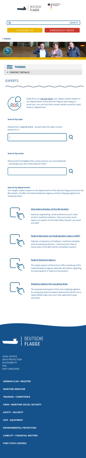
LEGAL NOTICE (9, 356)
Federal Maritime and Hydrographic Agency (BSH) (55, 235)
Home (7, 38)
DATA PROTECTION (12, 359)
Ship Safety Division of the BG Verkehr (50, 209)
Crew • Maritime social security (22, 404)
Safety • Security (13, 412)
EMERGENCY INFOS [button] (62, 30)
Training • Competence (16, 396)
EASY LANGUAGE (10, 368)
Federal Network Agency (43, 260)
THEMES (20, 67)
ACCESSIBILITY (9, 362)
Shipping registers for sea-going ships (49, 284)
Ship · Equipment (13, 420)
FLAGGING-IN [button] (24, 30)
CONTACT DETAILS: (20, 72)
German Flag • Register (17, 381)
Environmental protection (19, 427)
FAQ (4, 365)
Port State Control (15, 443)
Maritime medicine (14, 389)
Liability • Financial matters (20, 435)
